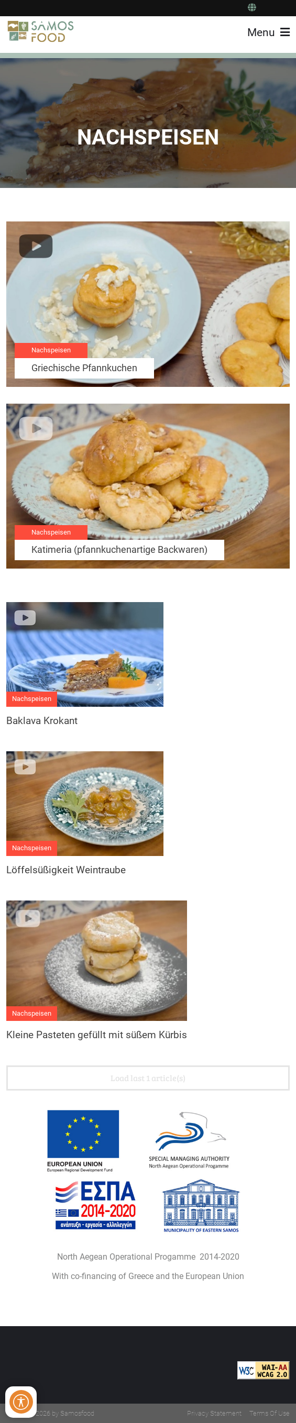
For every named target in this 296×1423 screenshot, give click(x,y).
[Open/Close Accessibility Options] (21, 1402)
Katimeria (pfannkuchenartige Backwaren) (119, 549)
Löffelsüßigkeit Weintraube (66, 869)
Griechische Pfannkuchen (84, 368)
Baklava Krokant (42, 720)
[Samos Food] (40, 31)
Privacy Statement (214, 1413)
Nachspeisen (51, 350)
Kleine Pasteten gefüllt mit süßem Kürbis (96, 1034)
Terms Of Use (269, 1413)
